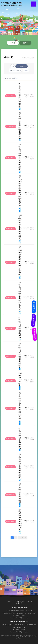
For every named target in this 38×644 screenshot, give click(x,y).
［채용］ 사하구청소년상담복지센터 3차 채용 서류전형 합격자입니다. (19, 157)
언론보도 (25, 43)
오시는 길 (19, 603)
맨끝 (25, 537)
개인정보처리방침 (19, 601)
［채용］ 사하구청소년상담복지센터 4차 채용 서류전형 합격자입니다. (19, 125)
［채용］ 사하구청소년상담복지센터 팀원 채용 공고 (19, 493)
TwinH (20, 638)
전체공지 (26, 70)
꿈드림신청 (34, 333)
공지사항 (34, 306)
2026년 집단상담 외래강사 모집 (20, 379)
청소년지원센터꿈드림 (15, 70)
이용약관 (8, 601)
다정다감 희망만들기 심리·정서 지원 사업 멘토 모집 (20, 519)
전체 (12, 66)
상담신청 (34, 320)
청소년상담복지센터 (22, 66)
